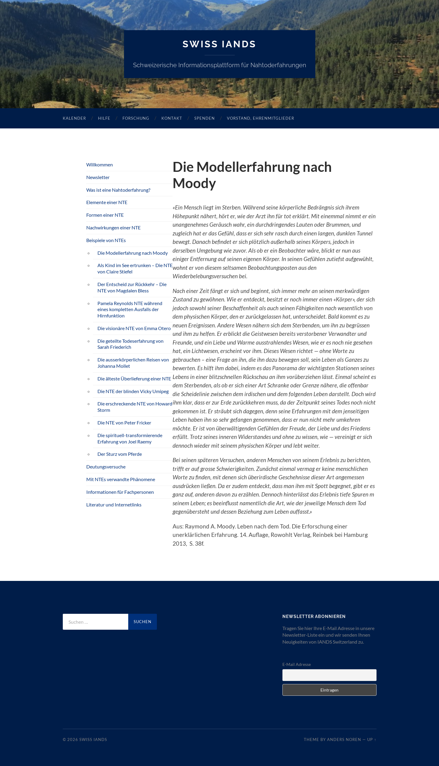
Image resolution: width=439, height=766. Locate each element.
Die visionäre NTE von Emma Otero (134, 328)
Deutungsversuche (106, 466)
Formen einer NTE (105, 214)
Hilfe (104, 117)
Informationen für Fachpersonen (120, 491)
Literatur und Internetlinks (114, 504)
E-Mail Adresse (296, 664)
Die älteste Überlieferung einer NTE (134, 378)
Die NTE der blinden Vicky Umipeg (133, 391)
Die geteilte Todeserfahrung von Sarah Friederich (130, 344)
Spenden (204, 117)
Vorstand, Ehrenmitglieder (260, 117)
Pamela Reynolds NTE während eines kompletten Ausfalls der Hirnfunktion (129, 309)
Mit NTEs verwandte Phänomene (120, 479)
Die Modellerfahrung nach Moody (132, 252)
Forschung (135, 117)
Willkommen (99, 164)
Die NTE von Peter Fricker (124, 422)
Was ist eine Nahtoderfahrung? (118, 189)
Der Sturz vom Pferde (119, 454)
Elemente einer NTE (106, 202)
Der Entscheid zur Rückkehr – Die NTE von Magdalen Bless (132, 287)
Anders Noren (344, 739)
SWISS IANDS (220, 43)
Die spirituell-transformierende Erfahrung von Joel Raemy (129, 438)
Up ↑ (371, 739)
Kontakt (171, 117)
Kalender (74, 117)
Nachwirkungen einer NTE (113, 227)
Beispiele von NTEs (106, 240)
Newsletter (98, 177)
